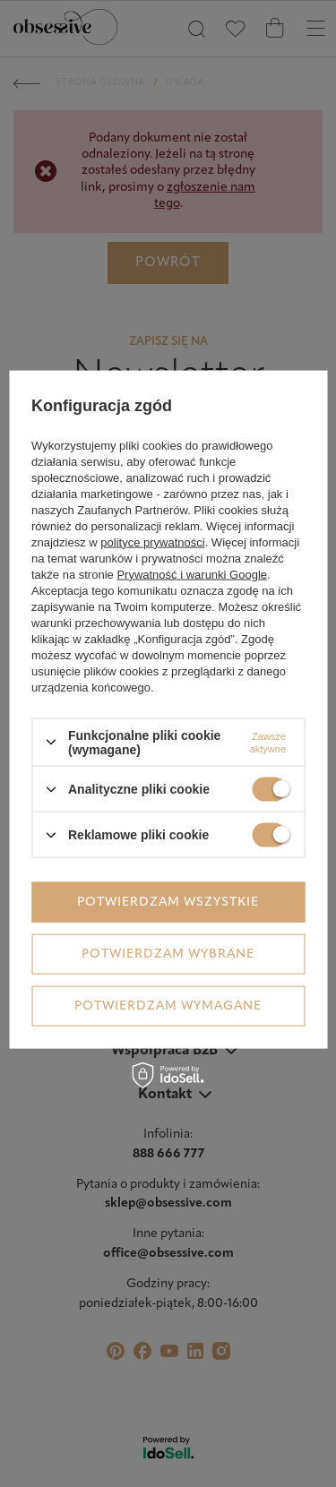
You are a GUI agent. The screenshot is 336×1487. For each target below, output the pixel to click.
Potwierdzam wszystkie (168, 901)
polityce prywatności (152, 541)
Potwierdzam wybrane (168, 953)
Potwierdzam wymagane (168, 1005)
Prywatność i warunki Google (191, 573)
